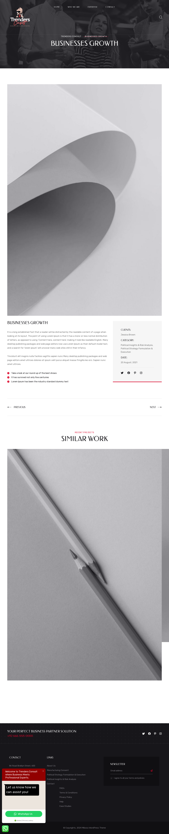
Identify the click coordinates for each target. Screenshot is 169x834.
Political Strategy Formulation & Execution (66, 775)
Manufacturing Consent (58, 770)
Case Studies (65, 806)
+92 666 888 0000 (20, 736)
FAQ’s (61, 788)
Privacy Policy (65, 797)
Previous (16, 407)
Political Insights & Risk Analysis (61, 779)
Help (61, 801)
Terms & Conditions (68, 792)
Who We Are (74, 7)
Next (156, 407)
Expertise (93, 7)
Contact (110, 7)
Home (57, 7)
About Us (51, 766)
